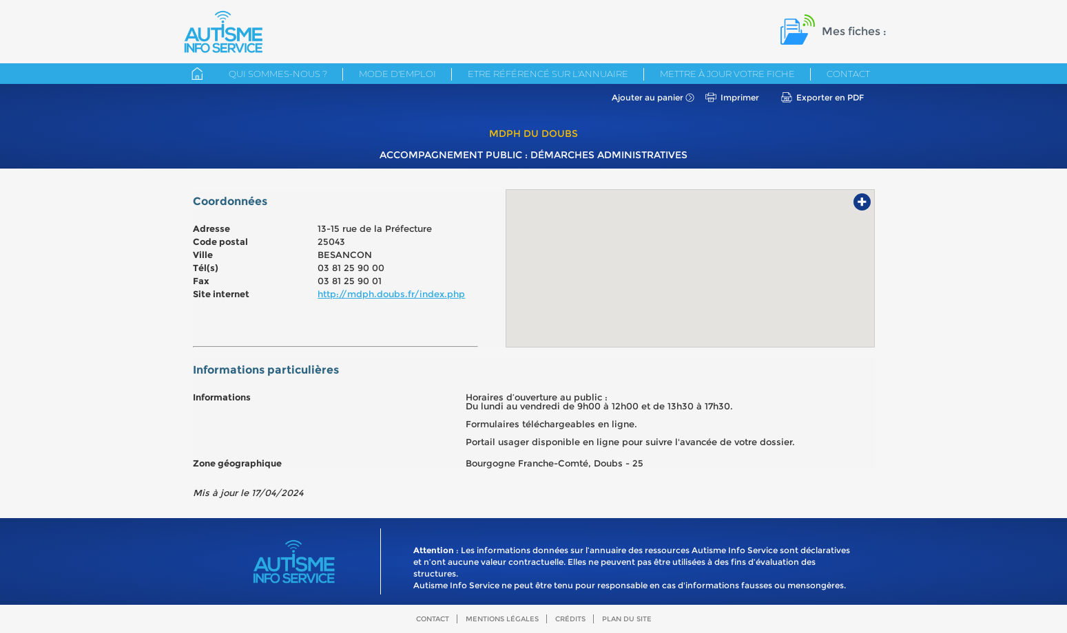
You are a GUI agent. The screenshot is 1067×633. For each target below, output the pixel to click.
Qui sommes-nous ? (278, 73)
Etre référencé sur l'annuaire (548, 73)
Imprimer (740, 97)
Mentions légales (502, 618)
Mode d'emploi (397, 73)
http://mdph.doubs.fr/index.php (391, 293)
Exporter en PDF (830, 97)
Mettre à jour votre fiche (727, 73)
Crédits (570, 618)
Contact (848, 73)
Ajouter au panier (647, 97)
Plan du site (627, 618)
